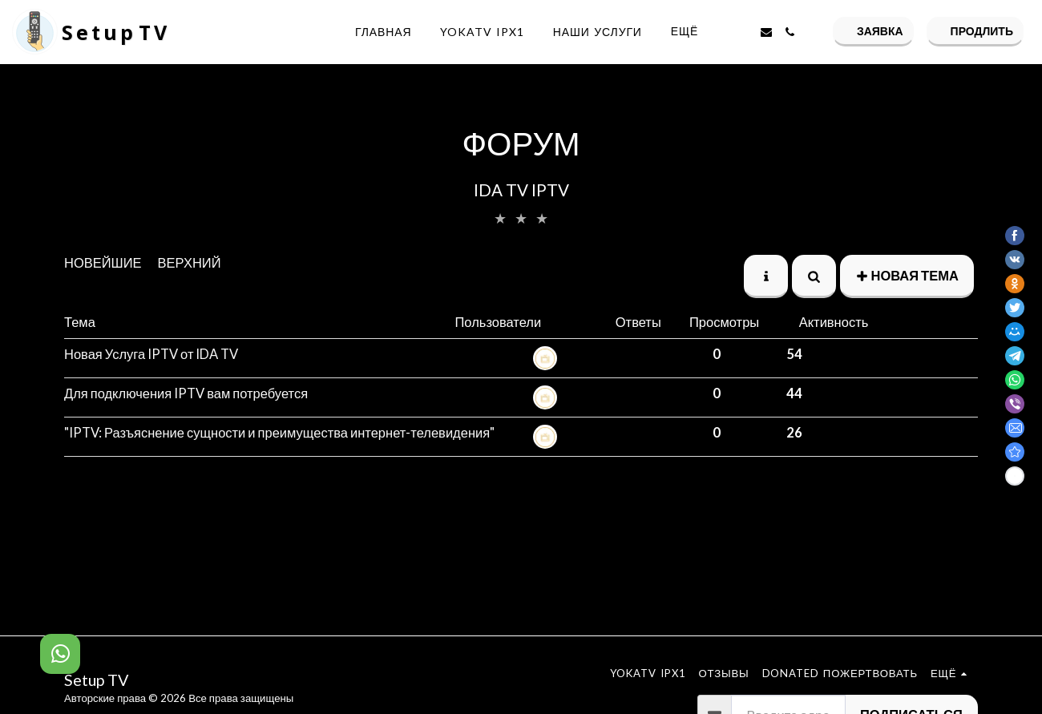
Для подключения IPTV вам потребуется (186, 393)
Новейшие (103, 263)
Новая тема (907, 276)
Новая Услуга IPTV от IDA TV (151, 354)
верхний (189, 263)
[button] (742, 32)
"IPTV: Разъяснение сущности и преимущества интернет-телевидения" (279, 433)
